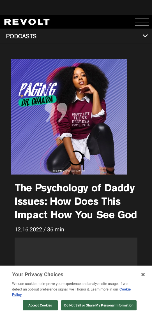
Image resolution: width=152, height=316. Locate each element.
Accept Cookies (40, 305)
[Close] (143, 274)
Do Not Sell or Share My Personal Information (98, 305)
